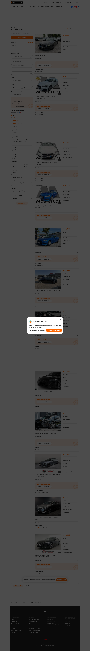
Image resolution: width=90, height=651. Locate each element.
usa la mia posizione (54, 330)
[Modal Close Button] (61, 320)
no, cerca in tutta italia (37, 330)
